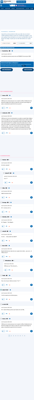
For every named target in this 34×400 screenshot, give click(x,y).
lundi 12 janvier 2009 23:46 (6, 278)
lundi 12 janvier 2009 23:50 (6, 307)
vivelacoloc (5, 113)
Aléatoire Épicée (20, 8)
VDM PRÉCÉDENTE (6, 69)
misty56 (4, 231)
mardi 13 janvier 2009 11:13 (6, 54)
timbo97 (7, 173)
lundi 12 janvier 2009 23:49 (6, 293)
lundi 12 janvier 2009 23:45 (6, 191)
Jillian (3, 188)
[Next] (24, 336)
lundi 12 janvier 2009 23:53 (6, 98)
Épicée (13, 8)
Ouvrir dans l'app (21, 1)
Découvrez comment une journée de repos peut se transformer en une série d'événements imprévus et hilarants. (16, 64)
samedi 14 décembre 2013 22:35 (10, 176)
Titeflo (4, 275)
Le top (27, 8)
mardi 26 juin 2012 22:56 (9, 263)
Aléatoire (7, 8)
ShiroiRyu (4, 216)
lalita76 (4, 290)
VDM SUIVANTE (28, 69)
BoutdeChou (5, 51)
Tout (2, 8)
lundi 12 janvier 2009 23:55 (6, 116)
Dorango (4, 202)
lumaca (4, 95)
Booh (3, 245)
